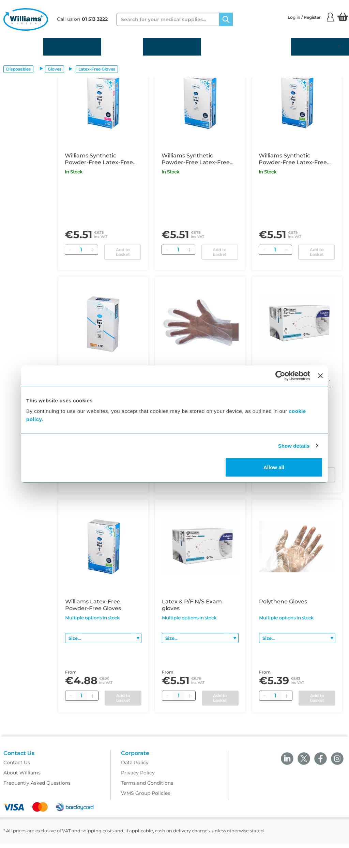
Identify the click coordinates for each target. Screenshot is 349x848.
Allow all (273, 467)
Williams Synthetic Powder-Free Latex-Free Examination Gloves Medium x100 (99, 159)
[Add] (92, 250)
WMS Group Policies (145, 797)
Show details (294, 445)
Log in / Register (311, 17)
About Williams (22, 776)
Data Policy (135, 766)
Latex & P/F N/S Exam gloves (192, 605)
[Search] (226, 19)
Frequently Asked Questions (37, 787)
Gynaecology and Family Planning (246, 46)
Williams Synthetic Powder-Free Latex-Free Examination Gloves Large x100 (295, 159)
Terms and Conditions (147, 787)
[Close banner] (320, 375)
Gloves (54, 69)
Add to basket (123, 252)
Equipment (122, 46)
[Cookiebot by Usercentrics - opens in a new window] (280, 375)
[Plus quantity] (93, 695)
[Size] (103, 638)
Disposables (21, 46)
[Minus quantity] (70, 695)
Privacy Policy (138, 776)
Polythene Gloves (283, 601)
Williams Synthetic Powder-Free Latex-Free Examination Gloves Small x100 (197, 159)
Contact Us (16, 766)
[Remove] (70, 250)
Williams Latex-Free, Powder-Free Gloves (93, 605)
